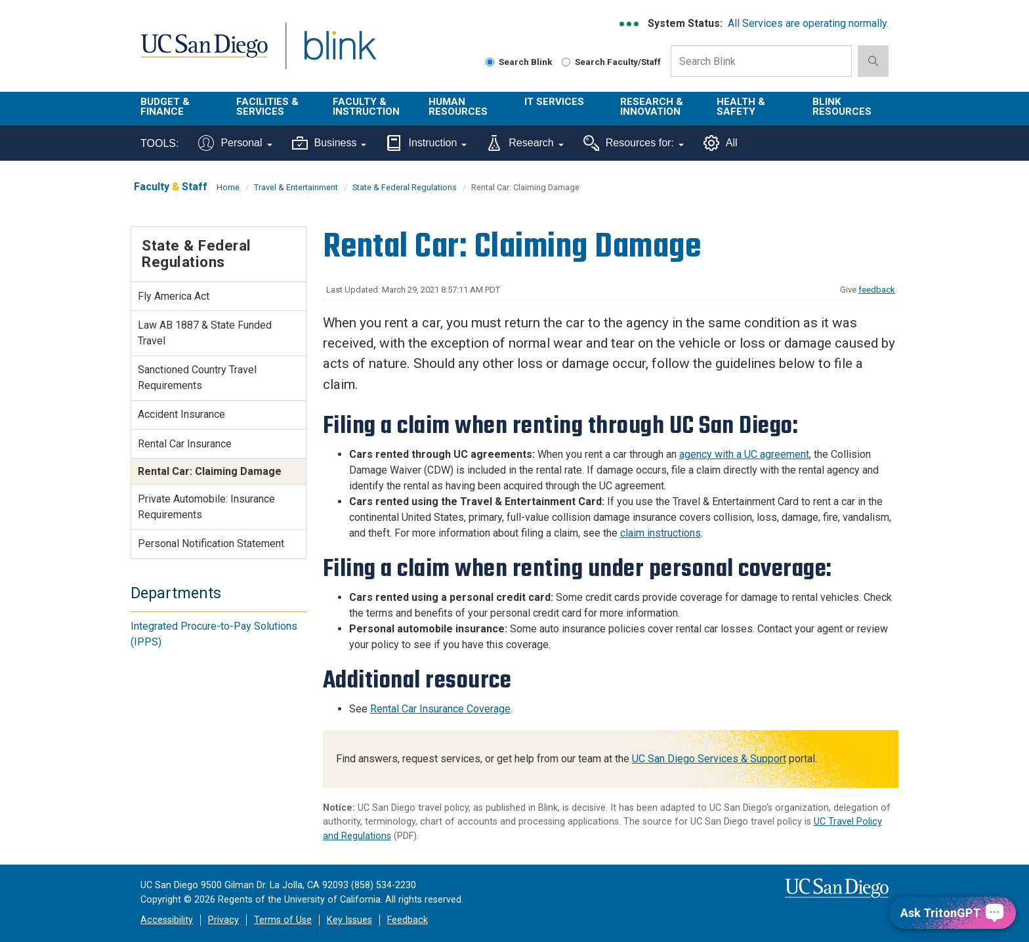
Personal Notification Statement (211, 543)
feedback (876, 290)
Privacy (223, 920)
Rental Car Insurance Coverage (440, 709)
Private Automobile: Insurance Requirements (206, 507)
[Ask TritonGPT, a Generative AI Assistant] (952, 913)
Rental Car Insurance (185, 444)
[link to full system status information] (629, 24)
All (721, 143)
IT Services (554, 102)
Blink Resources (842, 106)
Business (329, 143)
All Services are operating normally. (808, 23)
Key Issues (349, 920)
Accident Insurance (181, 414)
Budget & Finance (165, 106)
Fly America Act (173, 296)
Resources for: (633, 143)
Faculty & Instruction (366, 106)
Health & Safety (741, 106)
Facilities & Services (267, 106)
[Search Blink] (490, 62)
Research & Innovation (651, 106)
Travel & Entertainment (296, 187)
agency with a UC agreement (744, 454)
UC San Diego (203, 53)
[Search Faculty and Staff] (566, 62)
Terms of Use (283, 920)
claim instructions (660, 533)
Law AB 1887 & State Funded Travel (205, 333)
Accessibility (166, 920)
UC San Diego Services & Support (709, 758)
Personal (235, 143)
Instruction (426, 143)
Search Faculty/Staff (611, 61)
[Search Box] (761, 61)
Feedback (407, 920)
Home (228, 187)
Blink (339, 53)
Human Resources (458, 106)
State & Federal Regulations (404, 187)
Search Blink (519, 61)
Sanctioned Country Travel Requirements (197, 377)
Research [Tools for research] (524, 143)
